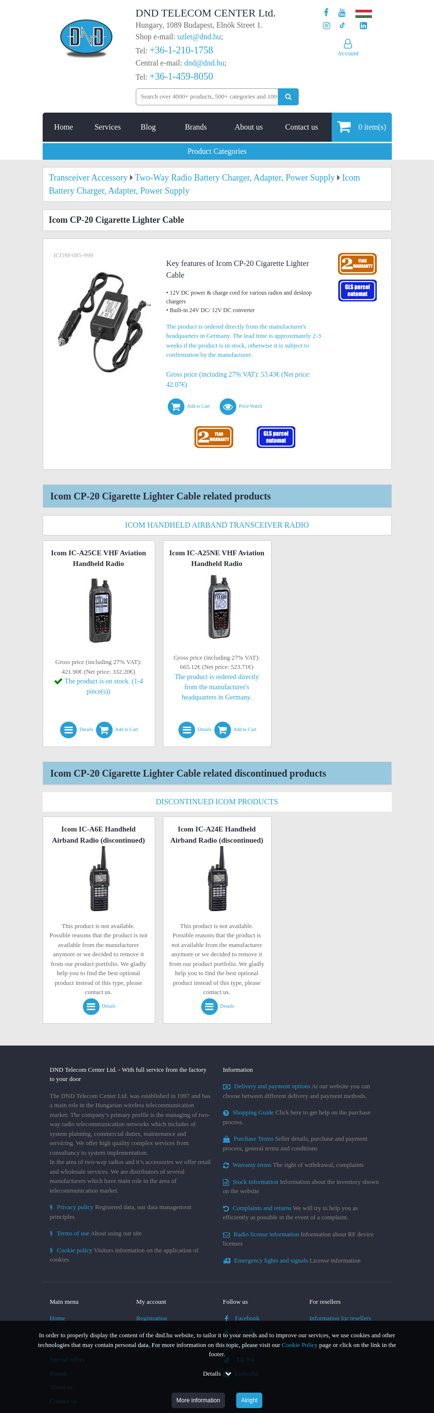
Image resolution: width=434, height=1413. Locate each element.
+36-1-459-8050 (181, 76)
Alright (249, 1400)
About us (249, 127)
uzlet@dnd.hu (199, 37)
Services (108, 127)
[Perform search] (288, 96)
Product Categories (216, 151)
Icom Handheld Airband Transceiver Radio (217, 525)
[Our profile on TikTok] (342, 26)
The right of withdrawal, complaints (293, 1164)
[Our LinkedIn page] (363, 26)
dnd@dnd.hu (204, 63)
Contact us (301, 127)
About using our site (96, 1233)
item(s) (361, 126)
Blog (148, 127)
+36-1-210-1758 (181, 50)
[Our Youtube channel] (342, 13)
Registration (151, 1318)
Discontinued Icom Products (217, 802)
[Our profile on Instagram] (326, 26)
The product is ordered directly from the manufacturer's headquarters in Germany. (216, 687)
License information (292, 1260)
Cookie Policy (300, 1344)
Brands (196, 127)
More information (198, 1400)
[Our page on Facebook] (326, 13)
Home (63, 127)
